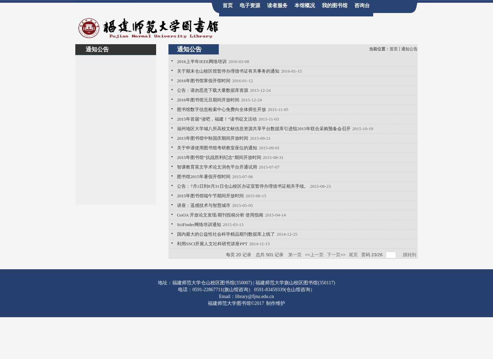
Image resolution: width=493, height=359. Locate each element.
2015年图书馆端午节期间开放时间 (210, 195)
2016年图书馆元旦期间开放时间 (208, 99)
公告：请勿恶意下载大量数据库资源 (212, 90)
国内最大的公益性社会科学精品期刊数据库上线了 (226, 234)
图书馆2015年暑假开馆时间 (203, 176)
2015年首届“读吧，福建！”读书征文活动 (217, 119)
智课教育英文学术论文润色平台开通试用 (217, 167)
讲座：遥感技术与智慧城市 (203, 205)
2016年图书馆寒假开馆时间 (203, 80)
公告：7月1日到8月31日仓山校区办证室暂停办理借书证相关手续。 (242, 186)
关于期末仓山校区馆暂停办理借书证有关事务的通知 (228, 71)
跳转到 (410, 254)
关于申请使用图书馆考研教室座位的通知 (217, 147)
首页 (394, 49)
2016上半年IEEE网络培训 (202, 61)
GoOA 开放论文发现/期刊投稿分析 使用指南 (220, 215)
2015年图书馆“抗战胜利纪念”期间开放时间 (219, 157)
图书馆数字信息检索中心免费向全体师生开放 (221, 109)
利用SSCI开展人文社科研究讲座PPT (212, 243)
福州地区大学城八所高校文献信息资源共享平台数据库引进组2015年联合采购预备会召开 (264, 128)
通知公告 (409, 49)
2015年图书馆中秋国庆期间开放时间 (212, 138)
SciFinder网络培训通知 (199, 224)
